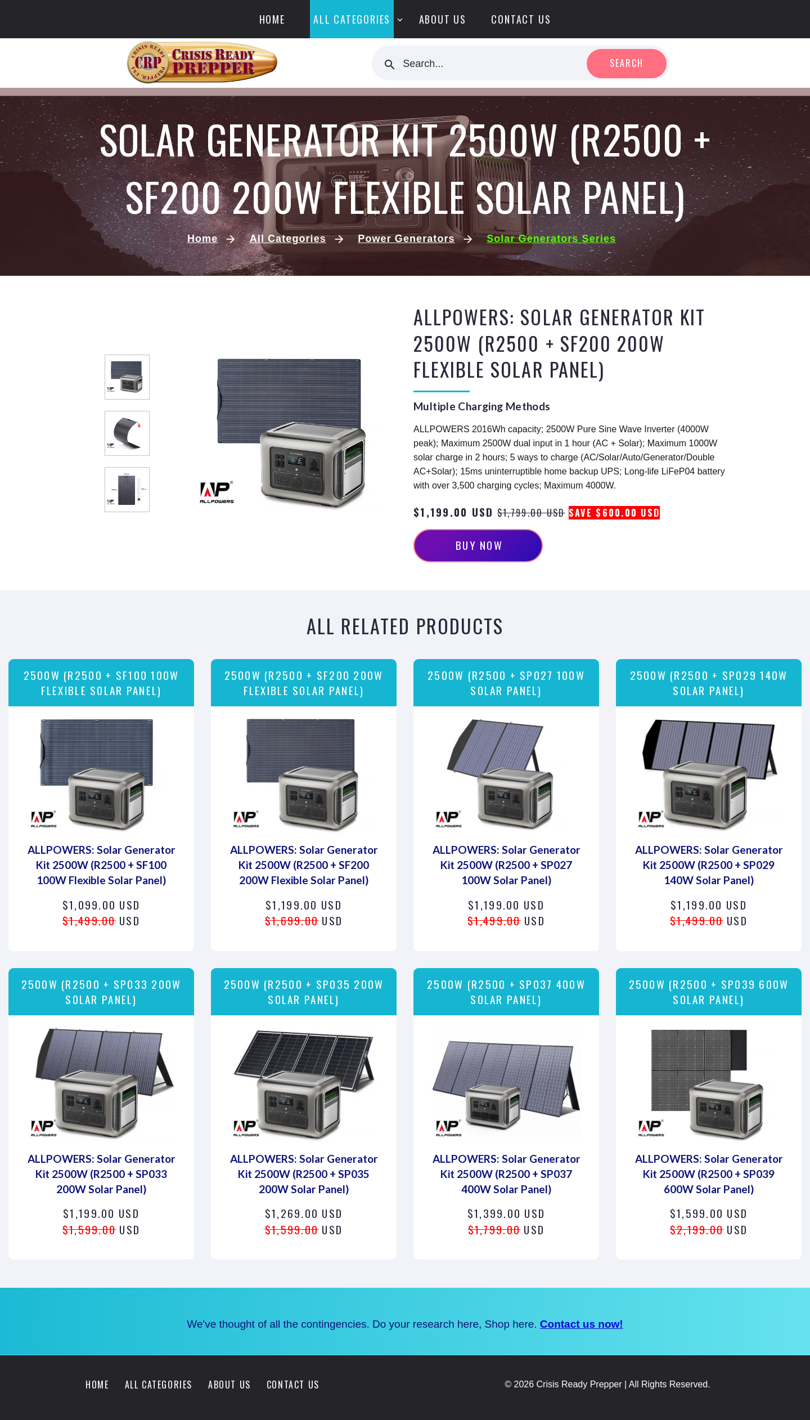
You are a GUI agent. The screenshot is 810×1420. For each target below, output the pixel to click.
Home (272, 19)
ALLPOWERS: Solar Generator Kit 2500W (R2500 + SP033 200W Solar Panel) (102, 1173)
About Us (442, 19)
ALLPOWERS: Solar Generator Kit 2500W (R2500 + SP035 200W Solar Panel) (304, 1173)
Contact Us (521, 19)
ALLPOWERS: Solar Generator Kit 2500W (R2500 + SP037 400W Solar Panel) (506, 1173)
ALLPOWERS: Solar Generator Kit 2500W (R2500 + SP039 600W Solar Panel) (709, 1173)
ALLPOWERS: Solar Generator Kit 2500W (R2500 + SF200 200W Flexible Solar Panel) (304, 864)
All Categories (352, 19)
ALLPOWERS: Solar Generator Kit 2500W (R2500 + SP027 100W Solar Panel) (506, 864)
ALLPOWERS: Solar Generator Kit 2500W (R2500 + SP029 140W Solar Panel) (709, 864)
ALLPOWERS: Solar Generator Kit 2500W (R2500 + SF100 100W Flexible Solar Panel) (102, 864)
